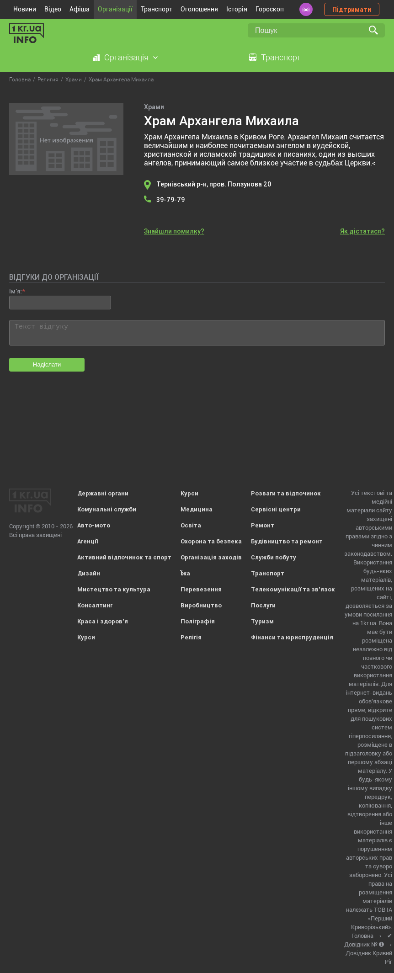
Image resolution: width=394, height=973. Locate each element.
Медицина (197, 509)
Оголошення (199, 9)
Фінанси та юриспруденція (292, 637)
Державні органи (102, 493)
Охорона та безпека (211, 541)
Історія (236, 9)
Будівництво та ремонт (287, 541)
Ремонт (262, 525)
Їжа (185, 573)
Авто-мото (93, 525)
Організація (126, 57)
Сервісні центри (276, 509)
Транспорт (156, 9)
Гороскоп (270, 9)
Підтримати (351, 9)
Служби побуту (273, 557)
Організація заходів (211, 557)
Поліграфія (198, 621)
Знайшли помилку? (174, 231)
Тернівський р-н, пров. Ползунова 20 (213, 184)
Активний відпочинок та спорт (124, 557)
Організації (115, 9)
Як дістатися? (362, 231)
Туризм (262, 621)
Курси (86, 637)
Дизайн (88, 573)
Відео (52, 9)
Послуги (263, 605)
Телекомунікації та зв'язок (293, 589)
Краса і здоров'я (102, 621)
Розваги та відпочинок (286, 493)
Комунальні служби (106, 509)
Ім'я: (15, 291)
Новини (24, 9)
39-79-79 (170, 199)
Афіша (79, 9)
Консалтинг (94, 605)
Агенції (87, 541)
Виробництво (201, 605)
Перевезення (201, 589)
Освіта (191, 525)
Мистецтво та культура (113, 589)
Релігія (191, 637)
